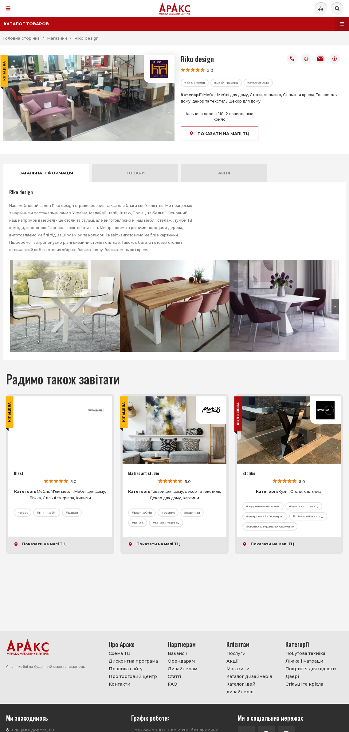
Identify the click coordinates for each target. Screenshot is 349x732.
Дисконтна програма (133, 661)
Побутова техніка (305, 653)
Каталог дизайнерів (249, 676)
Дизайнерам (182, 669)
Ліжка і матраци (304, 661)
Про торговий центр (133, 676)
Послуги (235, 653)
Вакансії (177, 653)
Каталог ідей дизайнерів (240, 688)
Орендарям (181, 661)
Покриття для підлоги (310, 669)
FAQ (172, 684)
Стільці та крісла (304, 684)
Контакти (119, 684)
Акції (232, 661)
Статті (174, 676)
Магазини (237, 669)
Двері (292, 676)
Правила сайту (126, 669)
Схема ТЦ (120, 653)
